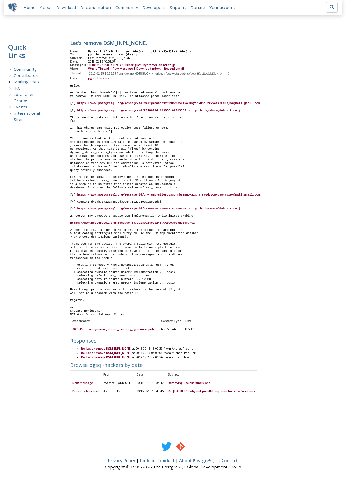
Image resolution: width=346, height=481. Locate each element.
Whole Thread (98, 68)
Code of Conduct (157, 461)
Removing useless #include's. (189, 383)
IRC (17, 88)
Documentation (95, 7)
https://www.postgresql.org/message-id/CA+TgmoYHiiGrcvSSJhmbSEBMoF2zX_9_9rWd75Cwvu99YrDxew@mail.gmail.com (168, 195)
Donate (198, 7)
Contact (229, 461)
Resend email (174, 68)
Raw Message (123, 68)
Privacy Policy (121, 461)
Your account (222, 7)
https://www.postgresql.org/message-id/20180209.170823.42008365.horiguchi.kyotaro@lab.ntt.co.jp (160, 209)
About (46, 7)
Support (178, 7)
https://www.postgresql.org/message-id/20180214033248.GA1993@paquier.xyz (132, 223)
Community (126, 7)
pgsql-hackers (98, 78)
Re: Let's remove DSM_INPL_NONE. (106, 349)
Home (29, 7)
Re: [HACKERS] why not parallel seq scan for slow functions (211, 392)
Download (66, 7)
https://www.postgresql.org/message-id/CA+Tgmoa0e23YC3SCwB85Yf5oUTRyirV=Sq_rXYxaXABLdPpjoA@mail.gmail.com (168, 103)
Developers (154, 7)
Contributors (27, 75)
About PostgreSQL (198, 461)
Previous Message (85, 392)
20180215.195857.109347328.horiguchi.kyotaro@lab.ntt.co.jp (131, 65)
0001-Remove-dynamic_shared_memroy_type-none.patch (114, 330)
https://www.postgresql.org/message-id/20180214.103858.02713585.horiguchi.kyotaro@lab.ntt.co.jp (160, 110)
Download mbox (148, 68)
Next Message (82, 383)
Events (20, 107)
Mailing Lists (26, 81)
